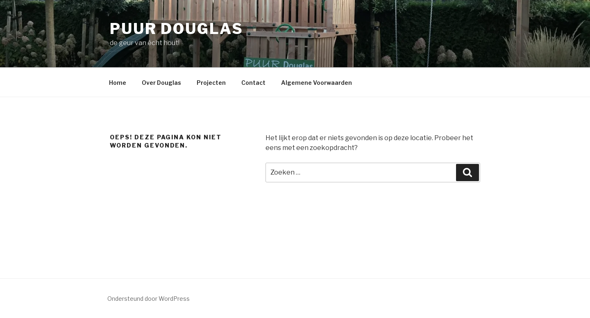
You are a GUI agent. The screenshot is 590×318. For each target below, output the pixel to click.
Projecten (211, 82)
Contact (253, 82)
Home (117, 82)
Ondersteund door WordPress (148, 298)
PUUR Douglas (176, 29)
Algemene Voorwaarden (316, 82)
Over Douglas (161, 82)
